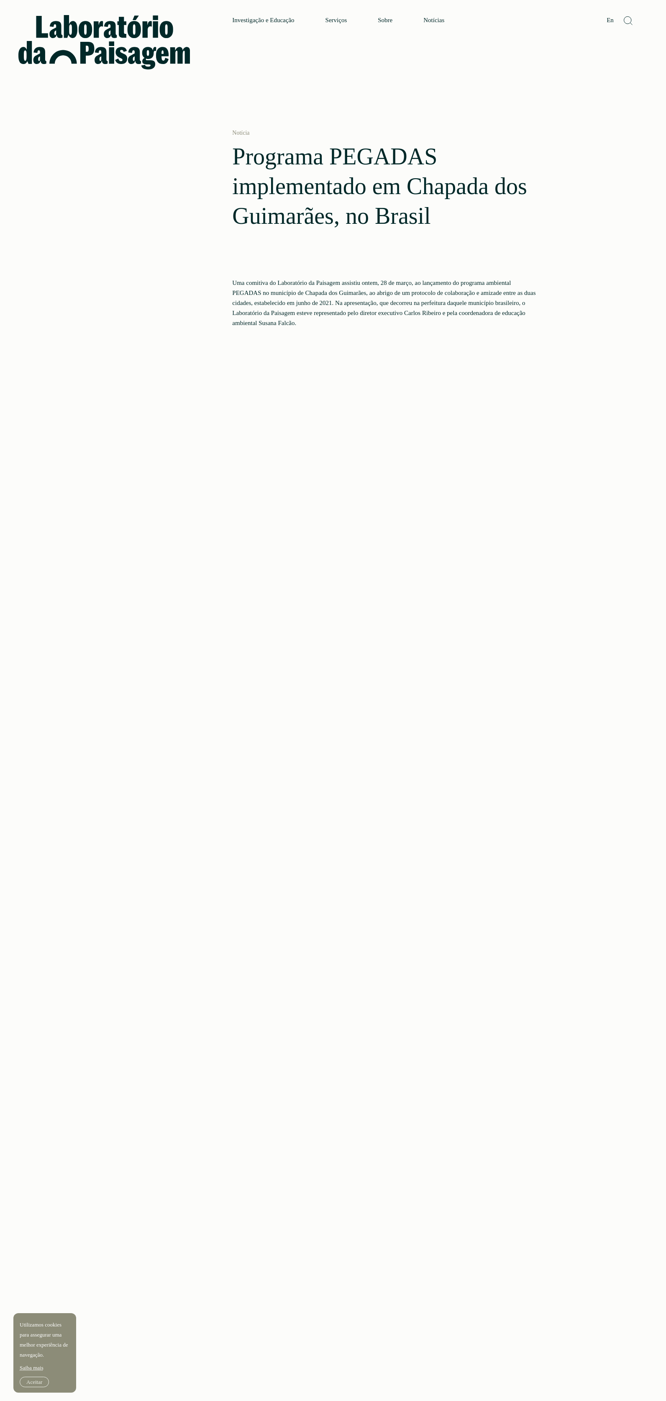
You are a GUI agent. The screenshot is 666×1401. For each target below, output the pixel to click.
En (610, 20)
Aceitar (34, 1382)
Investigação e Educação (263, 20)
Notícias (433, 20)
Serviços (336, 20)
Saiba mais (32, 1368)
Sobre (385, 20)
